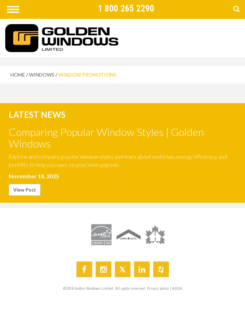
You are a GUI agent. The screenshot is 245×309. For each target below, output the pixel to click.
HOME (17, 75)
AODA (177, 288)
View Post (24, 190)
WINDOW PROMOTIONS (87, 75)
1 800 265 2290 (126, 8)
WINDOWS (41, 75)
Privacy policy (158, 288)
